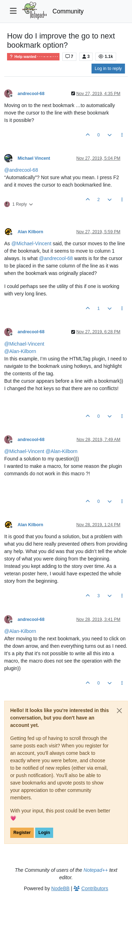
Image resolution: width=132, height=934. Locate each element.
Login (44, 832)
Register (22, 832)
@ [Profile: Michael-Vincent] (31, 243)
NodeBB (60, 888)
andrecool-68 (31, 93)
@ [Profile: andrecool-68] (21, 170)
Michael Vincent (34, 158)
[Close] (119, 710)
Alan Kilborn (30, 231)
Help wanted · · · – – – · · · (33, 56)
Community (68, 11)
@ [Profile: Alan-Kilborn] (20, 351)
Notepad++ (95, 870)
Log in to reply (108, 68)
